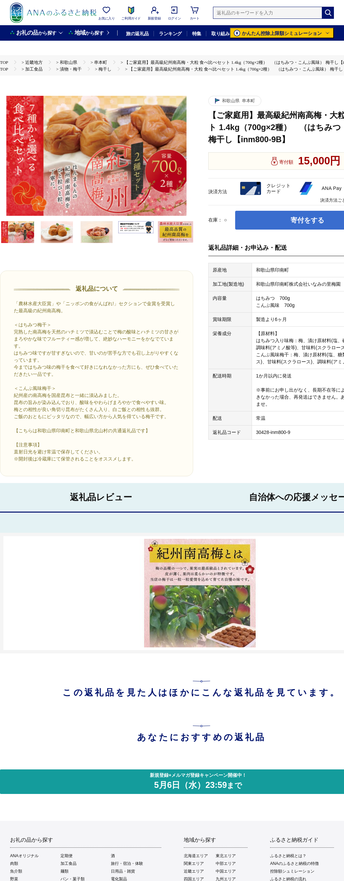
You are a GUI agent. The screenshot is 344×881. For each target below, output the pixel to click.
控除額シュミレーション (292, 871)
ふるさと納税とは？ (288, 855)
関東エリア (194, 863)
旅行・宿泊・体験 (127, 863)
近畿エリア (194, 871)
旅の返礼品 (137, 33)
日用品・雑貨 (123, 871)
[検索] (328, 13)
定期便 (66, 855)
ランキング (170, 33)
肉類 (14, 863)
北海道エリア (196, 855)
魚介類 (16, 871)
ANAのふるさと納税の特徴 (294, 863)
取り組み (220, 33)
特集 (196, 33)
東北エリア (226, 855)
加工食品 (68, 863)
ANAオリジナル (24, 855)
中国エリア (226, 871)
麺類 (64, 871)
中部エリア (226, 863)
